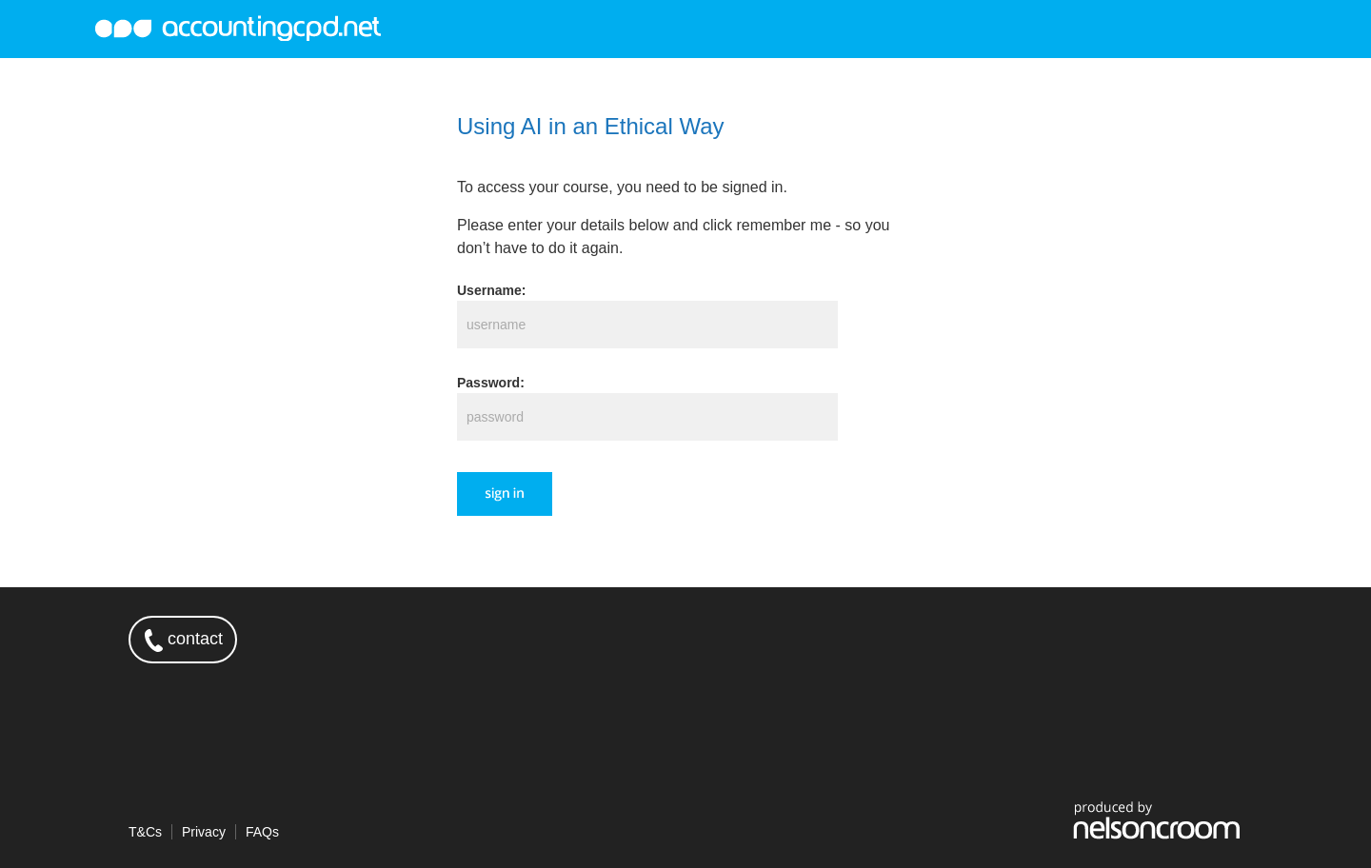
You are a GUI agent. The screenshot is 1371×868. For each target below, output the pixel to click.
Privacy (204, 831)
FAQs (262, 831)
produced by (1156, 819)
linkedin (1218, 639)
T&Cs (145, 831)
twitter (1163, 639)
